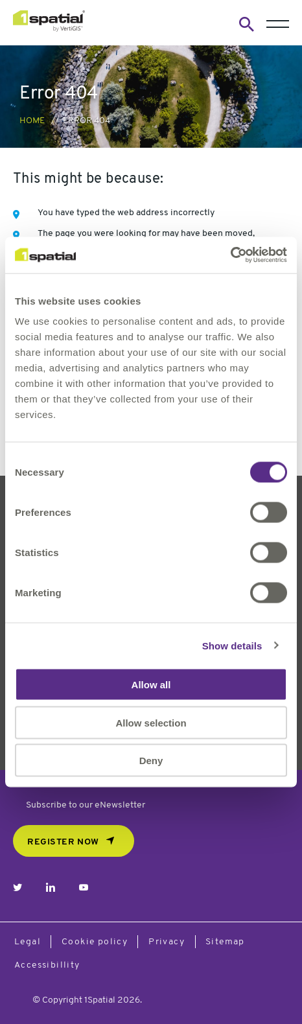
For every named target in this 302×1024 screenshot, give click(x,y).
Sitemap (225, 942)
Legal (27, 942)
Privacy (166, 942)
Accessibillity (47, 965)
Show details (232, 645)
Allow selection (150, 722)
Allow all (151, 684)
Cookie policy (95, 942)
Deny (151, 760)
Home (32, 121)
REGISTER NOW (63, 842)
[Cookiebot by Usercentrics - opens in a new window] (230, 255)
